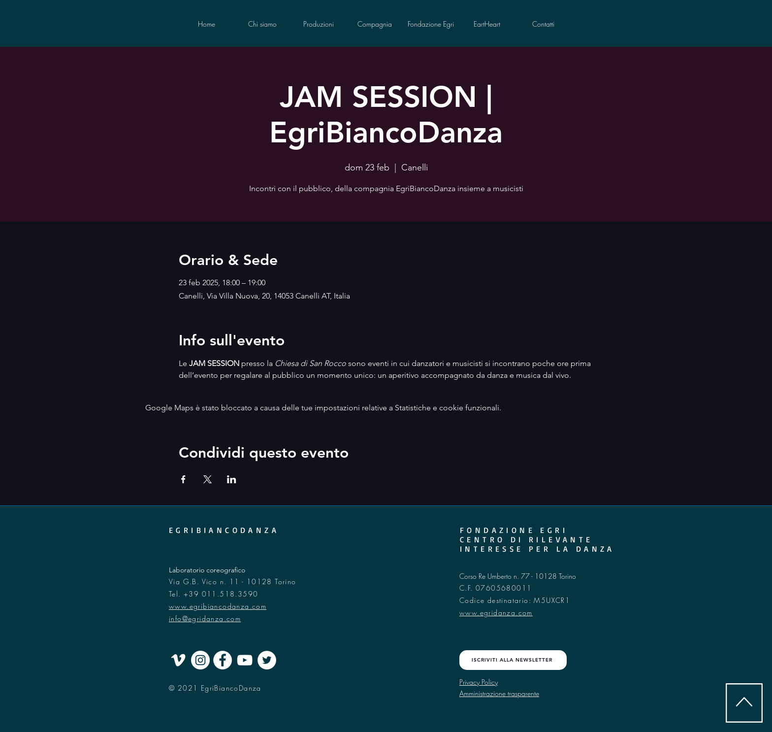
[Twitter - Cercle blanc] (266, 660)
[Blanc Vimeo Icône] (178, 660)
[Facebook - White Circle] (222, 660)
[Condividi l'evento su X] (207, 479)
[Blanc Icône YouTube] (244, 660)
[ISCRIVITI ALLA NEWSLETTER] (513, 660)
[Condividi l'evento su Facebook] (183, 479)
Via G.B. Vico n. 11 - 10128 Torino (234, 581)
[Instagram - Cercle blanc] (200, 660)
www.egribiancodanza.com (217, 606)
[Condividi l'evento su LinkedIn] (231, 479)
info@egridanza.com (205, 618)
